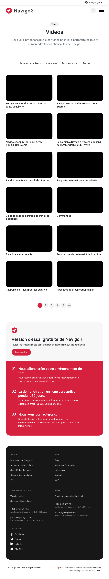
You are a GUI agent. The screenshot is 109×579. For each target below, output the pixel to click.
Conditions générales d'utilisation (70, 496)
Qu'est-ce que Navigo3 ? (21, 460)
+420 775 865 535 (19, 509)
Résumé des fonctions (21, 475)
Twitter (18, 539)
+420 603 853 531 (64, 504)
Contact (58, 475)
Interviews (51, 63)
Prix (12, 480)
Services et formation (20, 501)
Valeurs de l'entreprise (65, 465)
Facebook (19, 534)
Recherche (93, 10)
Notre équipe (61, 470)
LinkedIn (18, 544)
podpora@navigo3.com (21, 517)
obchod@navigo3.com (65, 512)
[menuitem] (93, 2)
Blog (57, 460)
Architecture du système (21, 465)
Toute (86, 63)
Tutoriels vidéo (70, 63)
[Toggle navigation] (101, 11)
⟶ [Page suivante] (69, 305)
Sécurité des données (20, 470)
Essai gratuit (21, 352)
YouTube (19, 549)
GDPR (57, 480)
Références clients (30, 63)
